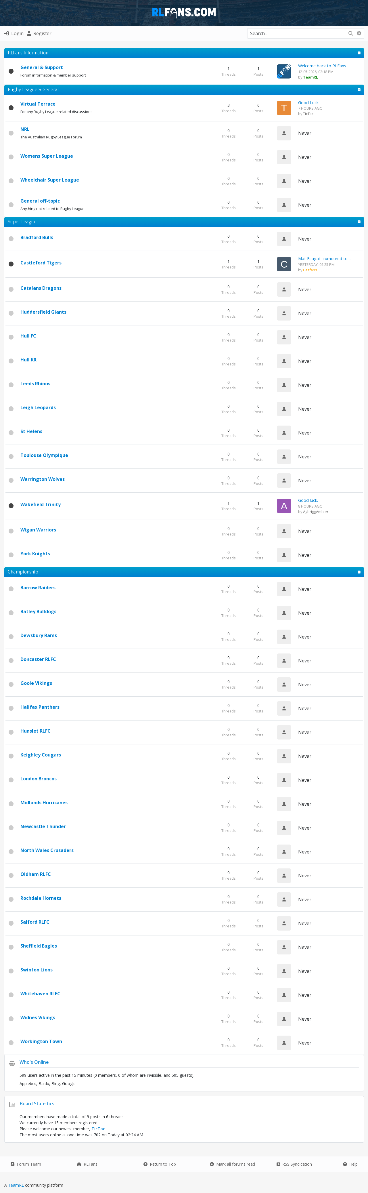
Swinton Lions (36, 970)
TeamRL (16, 1185)
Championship (23, 571)
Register (39, 33)
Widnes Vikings (37, 1017)
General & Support (41, 67)
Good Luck (308, 102)
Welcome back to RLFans (322, 65)
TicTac (308, 113)
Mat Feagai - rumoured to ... (324, 258)
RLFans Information (28, 52)
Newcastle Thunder (43, 826)
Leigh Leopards (38, 407)
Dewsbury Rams (38, 635)
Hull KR (28, 360)
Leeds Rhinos (35, 383)
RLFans (87, 1164)
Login (14, 33)
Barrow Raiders (37, 587)
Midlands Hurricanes (44, 802)
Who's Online (34, 1062)
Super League (22, 221)
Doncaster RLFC (38, 659)
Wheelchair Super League (49, 180)
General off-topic (40, 201)
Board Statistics (37, 1103)
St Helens (31, 431)
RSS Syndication (294, 1164)
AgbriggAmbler (315, 511)
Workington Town (41, 1041)
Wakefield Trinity (40, 504)
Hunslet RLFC (35, 731)
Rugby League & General (33, 89)
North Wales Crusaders (47, 850)
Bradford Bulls (36, 237)
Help (350, 1164)
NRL (25, 129)
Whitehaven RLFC (40, 993)
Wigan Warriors (38, 530)
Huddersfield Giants (43, 312)
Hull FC (28, 336)
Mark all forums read (232, 1164)
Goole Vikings (36, 683)
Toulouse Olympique (44, 455)
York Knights (35, 553)
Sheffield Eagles (38, 946)
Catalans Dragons (41, 288)
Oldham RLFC (35, 874)
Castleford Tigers (41, 263)
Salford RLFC (34, 922)
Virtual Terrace (37, 104)
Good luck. (308, 500)
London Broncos (38, 778)
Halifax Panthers (40, 707)
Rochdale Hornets (40, 898)
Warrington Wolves (42, 479)
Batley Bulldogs (38, 611)
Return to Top (159, 1164)
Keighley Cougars (40, 755)
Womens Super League (46, 156)
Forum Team (25, 1164)
